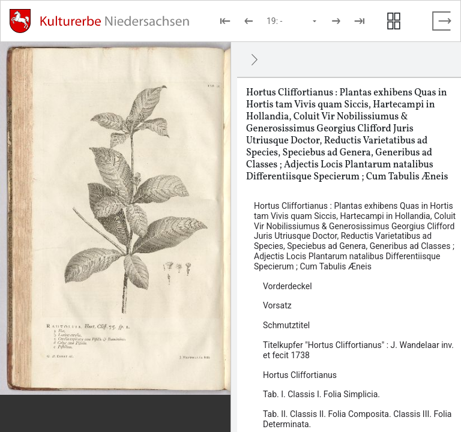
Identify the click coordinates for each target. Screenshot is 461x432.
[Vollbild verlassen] (441, 21)
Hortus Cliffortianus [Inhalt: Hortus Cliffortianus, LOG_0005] (300, 375)
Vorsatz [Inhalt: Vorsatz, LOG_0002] (277, 305)
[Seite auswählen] (292, 21)
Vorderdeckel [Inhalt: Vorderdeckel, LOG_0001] (287, 286)
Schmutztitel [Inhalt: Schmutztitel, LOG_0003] (286, 325)
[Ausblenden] (254, 59)
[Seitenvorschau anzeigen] (393, 21)
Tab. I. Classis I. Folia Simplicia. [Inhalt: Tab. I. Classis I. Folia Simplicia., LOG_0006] (321, 394)
